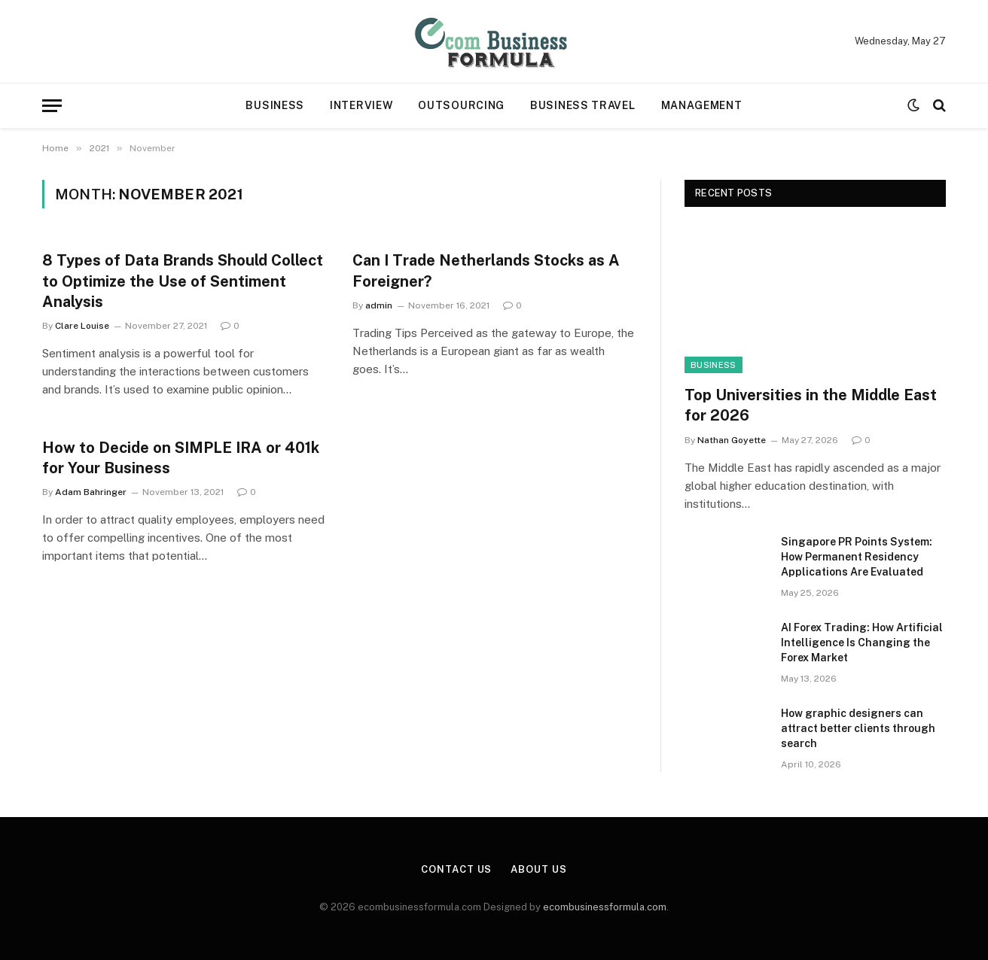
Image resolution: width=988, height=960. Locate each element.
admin (378, 305)
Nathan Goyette (731, 440)
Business (274, 105)
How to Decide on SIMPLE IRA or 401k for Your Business (180, 458)
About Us (538, 869)
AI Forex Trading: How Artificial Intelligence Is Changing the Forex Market (862, 642)
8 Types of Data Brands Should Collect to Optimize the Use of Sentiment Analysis (182, 280)
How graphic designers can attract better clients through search (858, 728)
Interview (361, 105)
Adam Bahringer (91, 492)
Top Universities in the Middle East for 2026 (811, 405)
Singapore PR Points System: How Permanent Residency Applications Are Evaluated (856, 557)
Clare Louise (82, 326)
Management (702, 105)
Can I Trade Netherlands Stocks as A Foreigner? (486, 270)
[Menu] (52, 106)
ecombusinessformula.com (604, 907)
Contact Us (456, 869)
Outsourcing (461, 105)
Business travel (583, 105)
